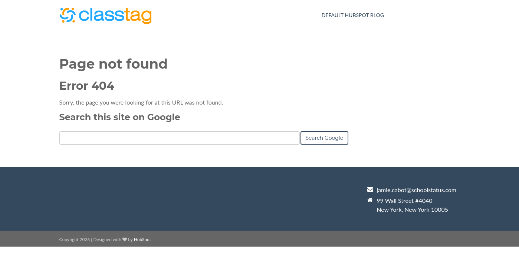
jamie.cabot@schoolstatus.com (416, 189)
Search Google (325, 138)
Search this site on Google (119, 117)
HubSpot (142, 239)
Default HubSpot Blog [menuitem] (353, 15)
